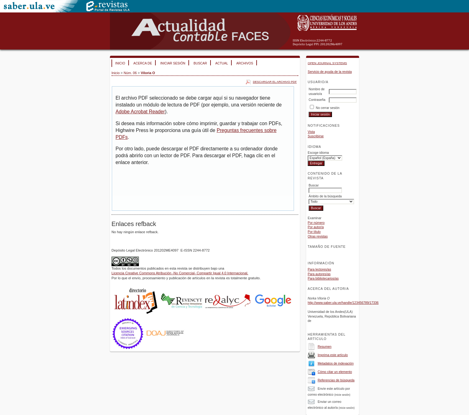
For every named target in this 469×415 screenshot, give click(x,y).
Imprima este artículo (333, 355)
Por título (314, 231)
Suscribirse (316, 136)
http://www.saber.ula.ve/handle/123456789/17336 (343, 302)
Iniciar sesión (172, 63)
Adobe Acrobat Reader (140, 111)
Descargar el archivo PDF (275, 81)
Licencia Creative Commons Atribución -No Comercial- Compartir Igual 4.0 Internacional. (179, 273)
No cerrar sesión (327, 108)
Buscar (200, 63)
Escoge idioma (318, 152)
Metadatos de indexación (336, 363)
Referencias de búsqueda (336, 380)
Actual (221, 63)
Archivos (244, 63)
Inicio (120, 63)
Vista (311, 132)
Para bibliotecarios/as (323, 278)
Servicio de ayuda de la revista (330, 71)
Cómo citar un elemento (335, 372)
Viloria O (148, 73)
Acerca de (142, 63)
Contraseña (317, 99)
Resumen (324, 346)
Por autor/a (316, 227)
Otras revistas (318, 236)
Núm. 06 (130, 73)
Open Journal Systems (327, 63)
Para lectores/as (319, 269)
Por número (316, 222)
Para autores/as (319, 274)
